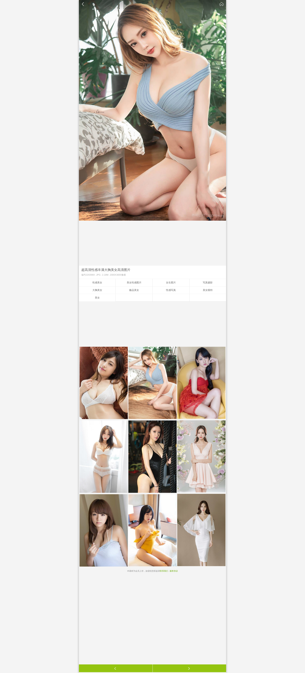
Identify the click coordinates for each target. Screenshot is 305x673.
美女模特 (208, 290)
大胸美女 (97, 290)
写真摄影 (208, 282)
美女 (97, 297)
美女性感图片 (134, 282)
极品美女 (134, 290)
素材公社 (221, 4)
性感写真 (171, 290)
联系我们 (164, 571)
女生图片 (171, 282)
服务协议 (174, 571)
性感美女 (97, 282)
